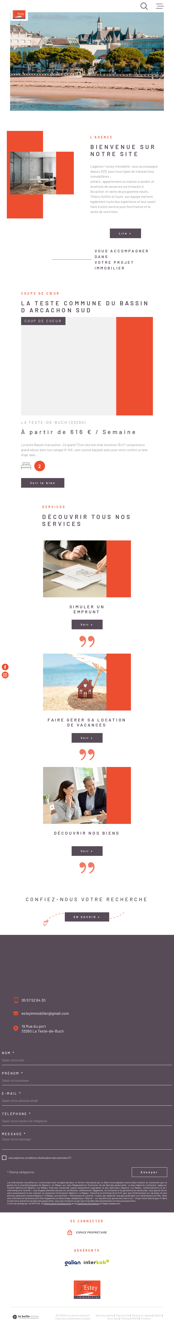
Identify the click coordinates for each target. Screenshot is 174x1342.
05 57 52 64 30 (33, 1000)
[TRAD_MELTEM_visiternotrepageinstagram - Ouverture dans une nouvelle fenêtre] (5, 675)
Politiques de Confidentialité (57, 1203)
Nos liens (113, 1318)
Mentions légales (142, 1315)
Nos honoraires (105, 1315)
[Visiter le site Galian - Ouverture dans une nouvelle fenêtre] (72, 1263)
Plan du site (123, 1315)
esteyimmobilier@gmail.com (45, 1013)
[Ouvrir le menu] (160, 6)
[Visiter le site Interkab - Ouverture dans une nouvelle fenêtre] (96, 1262)
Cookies (145, 1318)
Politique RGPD (130, 1318)
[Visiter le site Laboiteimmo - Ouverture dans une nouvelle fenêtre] (25, 1317)
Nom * (8, 1053)
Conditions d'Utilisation (88, 1203)
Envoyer (149, 1172)
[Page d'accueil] (19, 12)
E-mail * (12, 1093)
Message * (14, 1134)
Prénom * (13, 1073)
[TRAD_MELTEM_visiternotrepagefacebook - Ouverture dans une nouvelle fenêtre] (5, 667)
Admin (158, 1315)
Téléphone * (16, 1113)
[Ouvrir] (144, 6)
